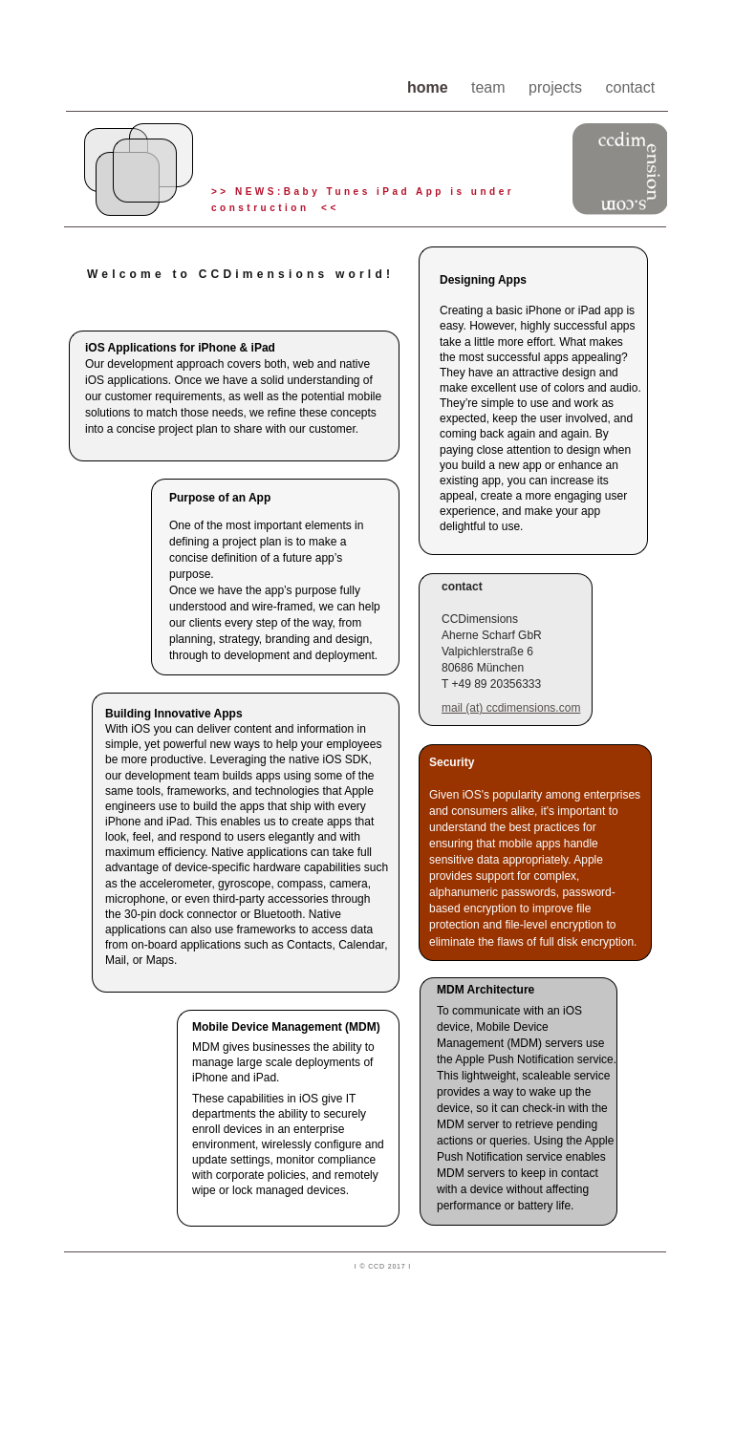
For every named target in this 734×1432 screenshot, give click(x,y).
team (490, 87)
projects (557, 87)
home (429, 87)
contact (631, 87)
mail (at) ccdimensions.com (511, 708)
